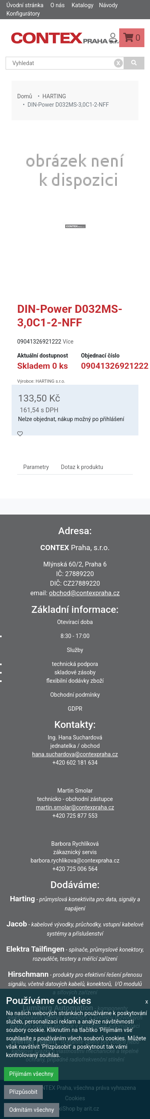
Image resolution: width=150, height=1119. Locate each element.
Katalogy (82, 5)
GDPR (75, 709)
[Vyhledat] (134, 63)
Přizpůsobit (23, 1092)
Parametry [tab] (36, 467)
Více (68, 341)
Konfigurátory (23, 13)
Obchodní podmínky (75, 695)
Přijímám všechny (31, 1074)
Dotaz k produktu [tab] (82, 467)
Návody (108, 5)
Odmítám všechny (31, 1110)
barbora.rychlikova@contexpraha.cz (74, 860)
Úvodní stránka (25, 5)
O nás (57, 5)
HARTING (54, 96)
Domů (24, 96)
